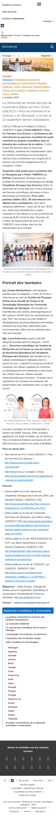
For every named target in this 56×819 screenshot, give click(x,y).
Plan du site (23, 780)
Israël (10, 679)
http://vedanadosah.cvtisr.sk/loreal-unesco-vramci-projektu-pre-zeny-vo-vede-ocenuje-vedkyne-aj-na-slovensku (27, 555)
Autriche (12, 659)
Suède (11, 711)
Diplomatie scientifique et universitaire (27, 610)
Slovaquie (7, 79)
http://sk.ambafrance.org (27, 597)
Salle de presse (9, 12)
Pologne (12, 691)
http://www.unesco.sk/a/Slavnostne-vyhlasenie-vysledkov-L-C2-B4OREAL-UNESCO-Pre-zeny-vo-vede (25, 576)
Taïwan (11, 715)
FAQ (50, 780)
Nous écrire (38, 780)
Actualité (6, 76)
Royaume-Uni (14, 699)
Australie (12, 655)
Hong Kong (13, 675)
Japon (11, 683)
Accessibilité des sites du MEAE (27, 792)
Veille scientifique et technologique (22, 642)
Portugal (12, 695)
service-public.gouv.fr (18, 808)
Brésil (10, 663)
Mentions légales (27, 785)
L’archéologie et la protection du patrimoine (26, 634)
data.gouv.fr (40, 811)
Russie (11, 703)
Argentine (12, 651)
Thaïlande (13, 719)
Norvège (12, 687)
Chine (11, 671)
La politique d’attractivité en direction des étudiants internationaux (25, 618)
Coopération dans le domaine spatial (23, 638)
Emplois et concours (11, 5)
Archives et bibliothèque (13, 18)
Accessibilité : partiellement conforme (27, 788)
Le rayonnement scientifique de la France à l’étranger (26, 628)
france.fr (27, 811)
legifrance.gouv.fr (39, 808)
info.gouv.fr (14, 811)
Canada (12, 667)
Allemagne (13, 647)
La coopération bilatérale (17, 624)
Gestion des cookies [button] (27, 795)
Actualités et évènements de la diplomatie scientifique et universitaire (25, 724)
